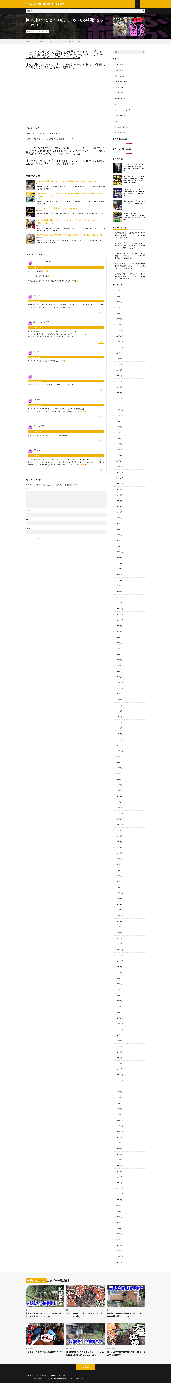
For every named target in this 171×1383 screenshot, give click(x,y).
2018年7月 (118, 637)
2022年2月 (118, 393)
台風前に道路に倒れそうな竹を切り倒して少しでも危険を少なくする (45, 1315)
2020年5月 (118, 512)
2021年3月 (118, 455)
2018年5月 (118, 648)
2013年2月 (118, 1006)
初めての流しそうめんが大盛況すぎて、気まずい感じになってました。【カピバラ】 (69, 235)
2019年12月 (119, 540)
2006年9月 (118, 1262)
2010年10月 (119, 1131)
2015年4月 (118, 859)
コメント (29, 489)
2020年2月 (118, 529)
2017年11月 (119, 683)
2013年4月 (118, 995)
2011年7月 (118, 1092)
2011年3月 (118, 1109)
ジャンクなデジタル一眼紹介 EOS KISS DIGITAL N (56, 208)
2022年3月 (118, 387)
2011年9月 (118, 1086)
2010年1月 (118, 1183)
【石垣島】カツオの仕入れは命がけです (44, 1352)
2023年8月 (118, 290)
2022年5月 (118, 376)
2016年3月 (118, 796)
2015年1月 (118, 876)
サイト (28, 528)
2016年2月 (118, 802)
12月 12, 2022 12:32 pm (36, 432)
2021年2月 (118, 461)
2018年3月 (118, 660)
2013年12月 (119, 950)
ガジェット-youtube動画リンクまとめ (52, 1375)
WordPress (79, 1378)
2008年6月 (118, 1245)
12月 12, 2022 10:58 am (36, 328)
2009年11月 (119, 1188)
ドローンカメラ (120, 98)
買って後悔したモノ (121, 133)
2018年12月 (119, 609)
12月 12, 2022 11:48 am (36, 405)
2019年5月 (118, 580)
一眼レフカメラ (42, 31)
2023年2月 (118, 324)
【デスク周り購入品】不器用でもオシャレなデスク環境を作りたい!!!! (134, 203)
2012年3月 (118, 1063)
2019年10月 (119, 552)
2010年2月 (118, 1177)
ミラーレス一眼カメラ (122, 110)
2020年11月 (119, 478)
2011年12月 (119, 1075)
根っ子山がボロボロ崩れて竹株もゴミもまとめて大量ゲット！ (126, 1353)
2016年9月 (118, 762)
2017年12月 (119, 677)
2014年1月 (118, 944)
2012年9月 (118, 1035)
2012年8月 (118, 1041)
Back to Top (85, 1368)
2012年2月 (118, 1069)
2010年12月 (119, 1120)
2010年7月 (118, 1149)
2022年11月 (119, 342)
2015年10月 (119, 825)
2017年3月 (118, 728)
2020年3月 (118, 523)
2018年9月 (118, 626)
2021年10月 (119, 415)
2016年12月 (119, 745)
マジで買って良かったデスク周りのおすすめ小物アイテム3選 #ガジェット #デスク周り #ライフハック (130, 235)
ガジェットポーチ (121, 81)
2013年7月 (118, 978)
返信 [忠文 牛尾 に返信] (100, 416)
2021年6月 (118, 438)
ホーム (117, 104)
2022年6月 (118, 370)
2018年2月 (118, 665)
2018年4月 (118, 654)
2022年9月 (118, 353)
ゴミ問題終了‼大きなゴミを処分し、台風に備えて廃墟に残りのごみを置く (85, 1353)
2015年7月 (118, 842)
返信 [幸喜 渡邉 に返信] (100, 312)
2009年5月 (118, 1217)
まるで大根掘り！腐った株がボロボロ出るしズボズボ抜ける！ (85, 1315)
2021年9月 (118, 421)
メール (28, 519)
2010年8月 (118, 1143)
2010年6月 (118, 1154)
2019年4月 (118, 586)
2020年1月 (118, 535)
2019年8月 (118, 563)
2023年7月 (118, 296)
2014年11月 (119, 887)
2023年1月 (118, 330)
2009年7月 (118, 1205)
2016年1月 (118, 808)
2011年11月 (119, 1080)
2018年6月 (118, 643)
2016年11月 (119, 751)
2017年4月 (118, 722)
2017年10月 (119, 688)
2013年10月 (119, 961)
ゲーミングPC (119, 93)
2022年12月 (119, 336)
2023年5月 (118, 307)
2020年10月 (119, 484)
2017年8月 (118, 700)
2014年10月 (119, 893)
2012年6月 (118, 1052)
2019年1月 (118, 603)
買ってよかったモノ (121, 127)
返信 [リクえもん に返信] (100, 366)
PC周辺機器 (119, 70)
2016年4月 (118, 791)
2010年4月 (118, 1166)
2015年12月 (119, 813)
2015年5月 (118, 853)
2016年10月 (119, 756)
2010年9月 (118, 1137)
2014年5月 (118, 921)
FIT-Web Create (59, 1378)
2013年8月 (118, 972)
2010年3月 (118, 1171)
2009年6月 (118, 1211)
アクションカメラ (121, 76)
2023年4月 (118, 313)
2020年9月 (118, 489)
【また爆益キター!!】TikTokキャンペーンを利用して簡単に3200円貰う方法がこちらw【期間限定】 (66, 66)
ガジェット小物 (120, 87)
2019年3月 (118, 592)
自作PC (117, 121)
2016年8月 (118, 768)
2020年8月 (118, 495)
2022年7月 (118, 364)
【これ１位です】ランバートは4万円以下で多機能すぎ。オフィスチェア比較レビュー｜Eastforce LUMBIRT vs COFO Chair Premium (134, 180)
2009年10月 (119, 1194)
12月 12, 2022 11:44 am (36, 381)
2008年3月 (118, 1251)
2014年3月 (118, 933)
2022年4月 (118, 381)
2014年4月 (118, 927)
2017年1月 (118, 739)
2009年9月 (118, 1200)
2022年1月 (118, 398)
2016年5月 (118, 785)
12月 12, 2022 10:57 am (36, 301)
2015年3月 (118, 864)
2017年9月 (118, 694)
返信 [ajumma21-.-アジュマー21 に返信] (100, 286)
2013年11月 (119, 955)
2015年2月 (118, 870)
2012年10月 (119, 1029)
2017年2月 (118, 734)
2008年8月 (118, 1239)
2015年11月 (119, 819)
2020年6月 (118, 506)
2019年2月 (118, 597)
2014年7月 (118, 910)
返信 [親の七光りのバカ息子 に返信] (100, 342)
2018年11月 (119, 614)
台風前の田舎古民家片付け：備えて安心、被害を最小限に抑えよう (126, 1315)
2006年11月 (119, 1257)
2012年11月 (119, 1024)
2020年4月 (118, 518)
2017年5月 (118, 717)
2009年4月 (118, 1222)
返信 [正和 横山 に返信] (100, 470)
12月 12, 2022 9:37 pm (35, 456)
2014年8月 (118, 904)
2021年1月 (118, 467)
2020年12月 (119, 472)
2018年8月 (118, 631)
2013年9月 (118, 967)
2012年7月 (118, 1046)
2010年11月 (119, 1126)
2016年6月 (118, 779)
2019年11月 (119, 546)
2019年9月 (118, 557)
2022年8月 (118, 359)
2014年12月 (119, 881)
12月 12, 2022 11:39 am (36, 357)
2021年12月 (119, 404)
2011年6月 (118, 1097)
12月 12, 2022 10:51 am (36, 267)
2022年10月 (119, 347)
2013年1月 (118, 1012)
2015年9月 (118, 830)
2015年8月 (118, 836)
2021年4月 (118, 450)
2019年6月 (118, 575)
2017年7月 (118, 705)
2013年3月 (118, 1001)
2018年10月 (119, 620)
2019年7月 (118, 569)
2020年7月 (118, 501)
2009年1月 (118, 1234)
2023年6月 (118, 302)
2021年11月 (119, 410)
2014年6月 (118, 916)
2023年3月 (118, 319)
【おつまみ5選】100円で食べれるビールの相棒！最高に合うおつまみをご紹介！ (68, 181)
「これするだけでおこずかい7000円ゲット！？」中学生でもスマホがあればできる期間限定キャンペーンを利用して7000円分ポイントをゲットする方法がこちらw (65, 54)
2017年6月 (118, 711)
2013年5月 (118, 989)
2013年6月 (118, 984)
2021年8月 (118, 427)
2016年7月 (118, 773)
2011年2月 (118, 1114)
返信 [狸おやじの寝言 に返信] (100, 440)
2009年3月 (118, 1228)
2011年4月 (118, 1103)
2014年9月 (118, 898)
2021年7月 (118, 432)
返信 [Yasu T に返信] (100, 390)
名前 (28, 510)
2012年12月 (119, 1018)
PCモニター (119, 64)
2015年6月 (118, 847)
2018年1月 (118, 671)
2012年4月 (118, 1058)
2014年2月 (118, 938)
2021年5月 (118, 444)
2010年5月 (118, 1160)
